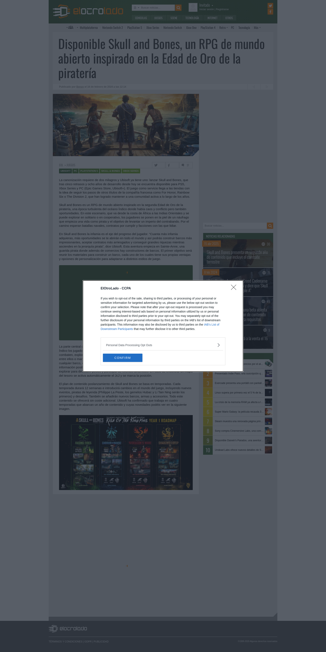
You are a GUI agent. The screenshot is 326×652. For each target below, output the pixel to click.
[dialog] (163, 326)
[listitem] (163, 345)
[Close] (235, 289)
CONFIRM (122, 357)
